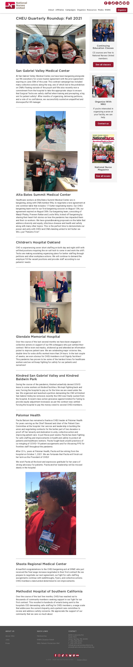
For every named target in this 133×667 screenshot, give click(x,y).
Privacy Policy (82, 659)
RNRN (107, 10)
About (51, 10)
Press (7, 643)
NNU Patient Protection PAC (48, 643)
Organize (81, 10)
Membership (42, 636)
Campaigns (70, 10)
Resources (92, 10)
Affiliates (59, 10)
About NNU (10, 636)
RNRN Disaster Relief (45, 640)
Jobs (7, 640)
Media (100, 10)
